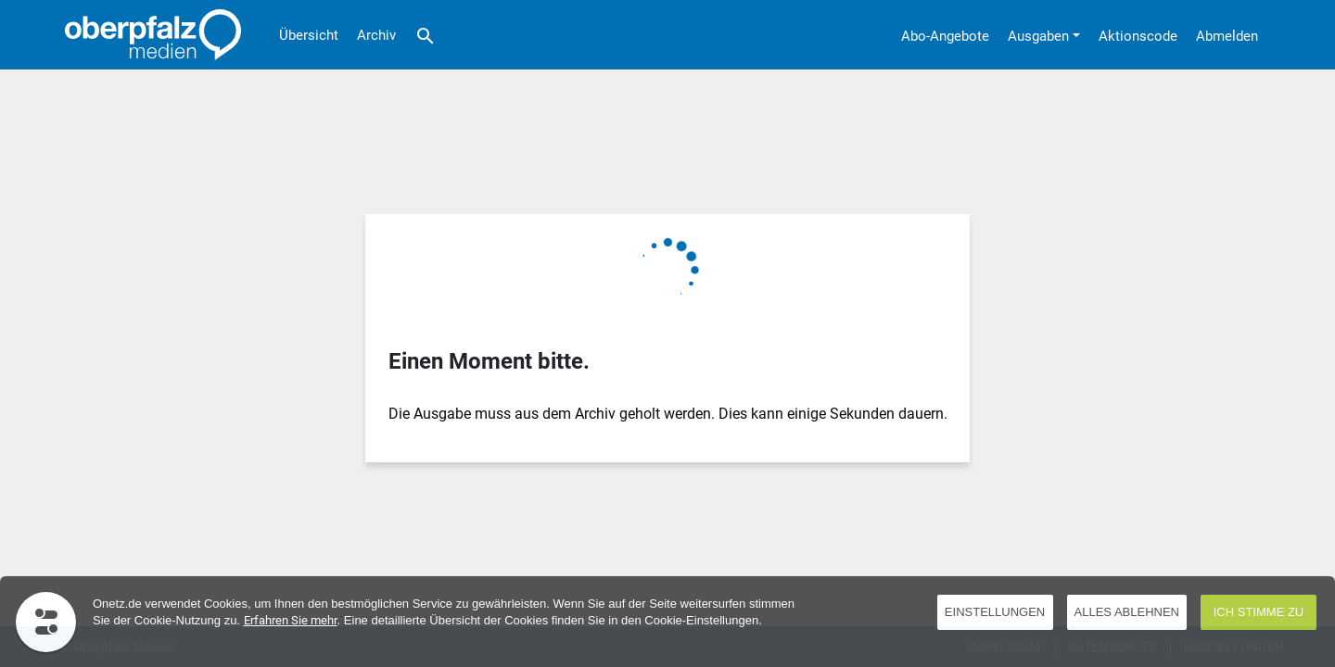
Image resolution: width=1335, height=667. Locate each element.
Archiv (376, 35)
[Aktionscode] (1138, 35)
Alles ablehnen (1126, 612)
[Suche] (425, 35)
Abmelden (1227, 36)
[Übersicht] (148, 34)
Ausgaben (1038, 36)
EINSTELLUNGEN (995, 612)
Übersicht (308, 35)
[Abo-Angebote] (945, 35)
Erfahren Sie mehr (290, 620)
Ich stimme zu (1259, 612)
